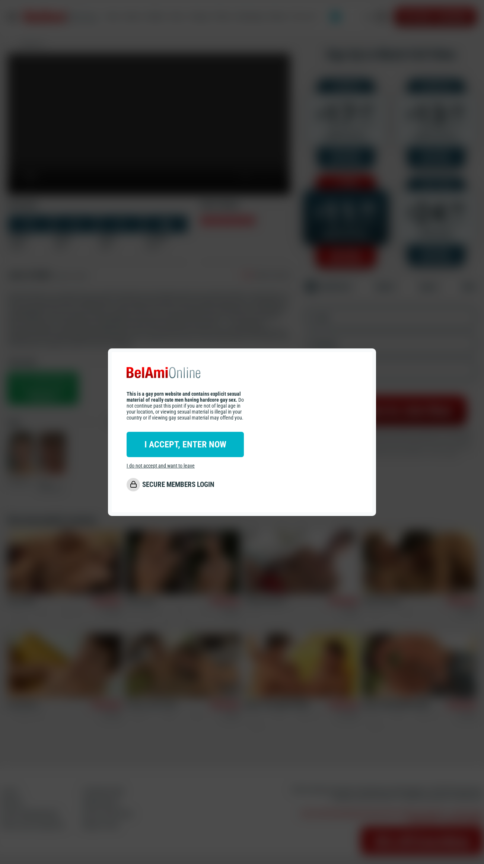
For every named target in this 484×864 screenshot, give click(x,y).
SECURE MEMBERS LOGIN (178, 484)
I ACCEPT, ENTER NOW (185, 444)
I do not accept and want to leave (161, 466)
